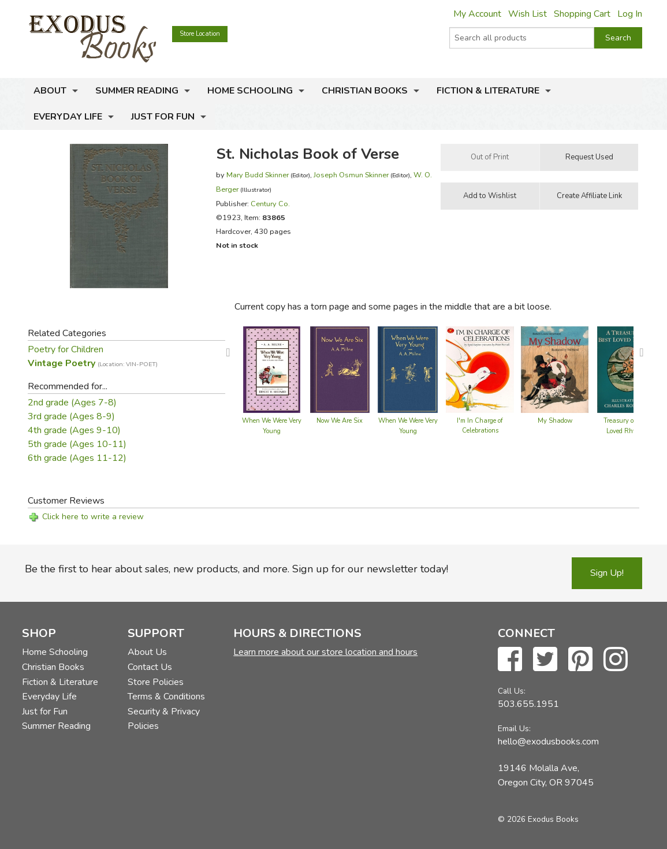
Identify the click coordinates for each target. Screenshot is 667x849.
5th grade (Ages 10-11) (77, 444)
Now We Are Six (339, 420)
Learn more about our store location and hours (325, 652)
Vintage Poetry (93, 363)
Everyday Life (67, 116)
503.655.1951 (528, 704)
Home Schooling (250, 90)
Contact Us (150, 667)
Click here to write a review (93, 516)
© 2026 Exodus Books (538, 819)
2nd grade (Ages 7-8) (72, 402)
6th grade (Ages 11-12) (77, 458)
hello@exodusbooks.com (548, 741)
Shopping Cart (582, 14)
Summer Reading (136, 90)
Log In (629, 14)
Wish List (527, 14)
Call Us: (512, 691)
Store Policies (156, 682)
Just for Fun (163, 116)
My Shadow (555, 420)
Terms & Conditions (166, 696)
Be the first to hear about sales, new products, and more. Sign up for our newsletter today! (236, 569)
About (49, 90)
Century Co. (270, 203)
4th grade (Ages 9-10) (74, 430)
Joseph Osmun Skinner (351, 175)
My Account (477, 14)
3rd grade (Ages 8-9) (71, 416)
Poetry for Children (65, 349)
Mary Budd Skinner (257, 175)
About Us (147, 652)
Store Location (200, 33)
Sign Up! (607, 573)
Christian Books (365, 90)
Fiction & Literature (488, 90)
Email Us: (514, 728)
